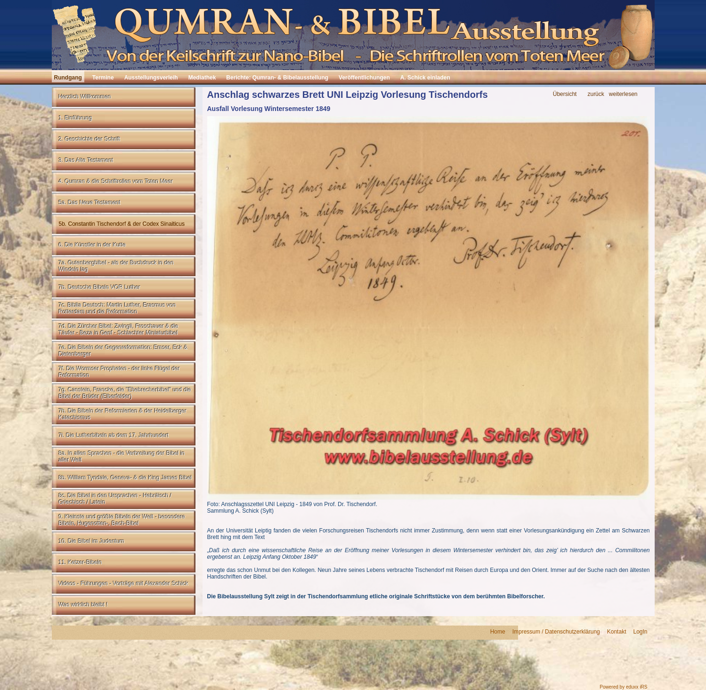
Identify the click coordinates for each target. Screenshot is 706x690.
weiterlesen (623, 94)
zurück (595, 94)
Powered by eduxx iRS (623, 687)
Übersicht (565, 94)
